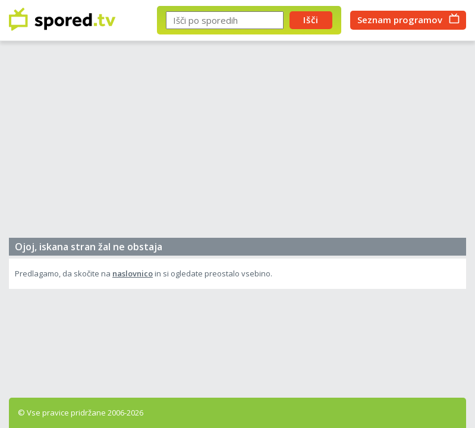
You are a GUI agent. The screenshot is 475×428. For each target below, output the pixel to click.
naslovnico (132, 273)
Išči (311, 20)
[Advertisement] (237, 142)
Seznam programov (399, 20)
